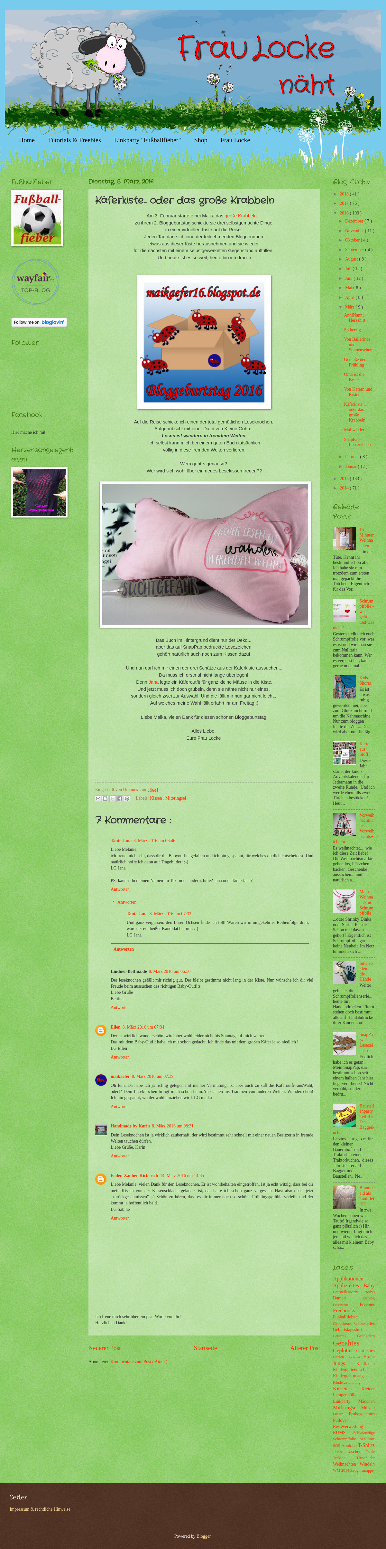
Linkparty (345, 1401)
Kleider (368, 1388)
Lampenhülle (344, 1394)
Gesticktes (365, 1350)
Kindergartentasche (350, 1369)
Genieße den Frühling (355, 362)
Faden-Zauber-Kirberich (134, 1175)
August (352, 259)
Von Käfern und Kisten (358, 392)
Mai (349, 287)
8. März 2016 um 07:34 (143, 1027)
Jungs (344, 1363)
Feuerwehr (346, 1305)
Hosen (369, 1356)
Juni (349, 278)
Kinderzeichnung (346, 1382)
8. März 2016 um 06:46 (154, 840)
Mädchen (366, 1401)
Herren (340, 1357)
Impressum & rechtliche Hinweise (40, 1509)
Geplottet (344, 1350)
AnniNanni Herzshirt (354, 318)
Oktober (353, 240)
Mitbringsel (175, 798)
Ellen (116, 1027)
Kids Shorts (365, 680)
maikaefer (120, 1076)
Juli (349, 268)
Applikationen (348, 1279)
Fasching (367, 1298)
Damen (346, 1298)
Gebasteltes (364, 1323)
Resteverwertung (348, 1426)
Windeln (367, 1464)
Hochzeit (355, 1357)
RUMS (343, 1432)
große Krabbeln (241, 215)
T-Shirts (366, 1445)
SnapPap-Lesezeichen (357, 442)
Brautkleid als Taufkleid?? (367, 1195)
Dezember (354, 221)
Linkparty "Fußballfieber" (147, 140)
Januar (351, 466)
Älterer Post (305, 1348)
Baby (369, 1285)
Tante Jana (121, 840)
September (355, 249)
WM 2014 (341, 1470)
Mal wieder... (355, 429)
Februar (352, 456)
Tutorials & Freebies (74, 140)
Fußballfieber (345, 1317)
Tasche (340, 1452)
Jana (154, 682)
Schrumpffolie (346, 1439)
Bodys (369, 1292)
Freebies (367, 1304)
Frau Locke (235, 140)
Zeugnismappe (362, 1470)
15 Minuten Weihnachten (367, 537)
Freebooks (344, 1310)
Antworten (120, 889)
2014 (345, 488)
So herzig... (354, 330)
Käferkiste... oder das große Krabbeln (355, 412)
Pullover (340, 1420)
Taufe (370, 1451)
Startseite (205, 1348)
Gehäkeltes (366, 1336)
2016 (345, 213)
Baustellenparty (348, 1292)
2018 (345, 194)
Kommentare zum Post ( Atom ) (139, 1361)
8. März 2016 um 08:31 (173, 1126)
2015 (345, 478)
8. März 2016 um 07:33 (170, 913)
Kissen (156, 798)
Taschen (356, 1451)
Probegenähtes (362, 1413)
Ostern (341, 1414)
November (355, 230)
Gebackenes (343, 1323)
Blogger (204, 1536)
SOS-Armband (345, 1445)
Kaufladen (365, 1363)
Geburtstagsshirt (347, 1329)
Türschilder (365, 1458)
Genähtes (346, 1343)
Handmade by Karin (130, 1126)
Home (27, 140)
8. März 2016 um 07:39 (153, 1076)
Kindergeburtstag (348, 1375)
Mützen (368, 1407)
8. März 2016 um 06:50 (170, 971)
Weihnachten (346, 1464)
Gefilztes (345, 1336)
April (350, 297)
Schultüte (367, 1439)
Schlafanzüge (364, 1432)
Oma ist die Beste (354, 377)
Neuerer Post (104, 1348)
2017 (345, 203)
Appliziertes (348, 1285)
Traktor (344, 1458)
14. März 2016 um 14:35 (182, 1175)
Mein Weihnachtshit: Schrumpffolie (366, 902)
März (350, 307)
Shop (200, 140)
